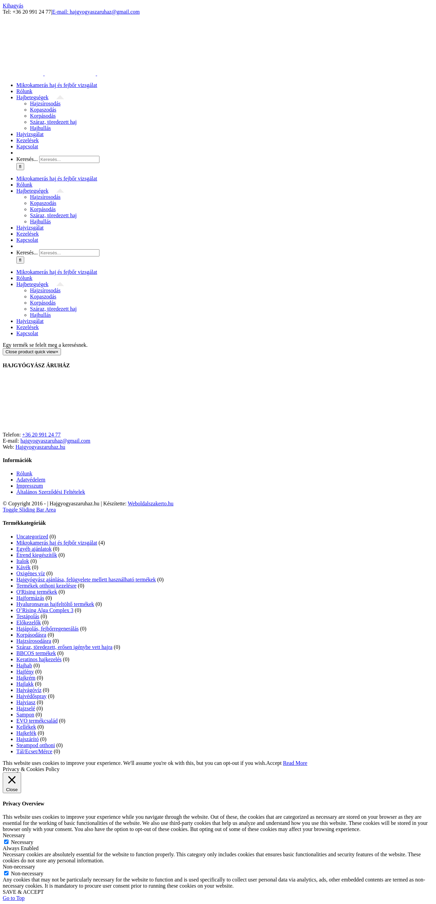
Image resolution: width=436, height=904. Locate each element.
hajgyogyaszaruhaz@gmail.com (55, 441)
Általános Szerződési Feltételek (50, 492)
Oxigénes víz (30, 573)
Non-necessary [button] (19, 867)
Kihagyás (13, 6)
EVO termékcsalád (37, 721)
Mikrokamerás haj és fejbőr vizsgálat (56, 543)
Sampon (25, 714)
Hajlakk (25, 684)
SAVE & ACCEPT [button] (23, 892)
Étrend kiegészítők (36, 555)
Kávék (23, 567)
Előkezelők (28, 622)
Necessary (22, 842)
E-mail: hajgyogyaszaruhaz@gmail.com (96, 12)
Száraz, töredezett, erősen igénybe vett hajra (64, 647)
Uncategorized (32, 536)
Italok (22, 561)
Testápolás (27, 616)
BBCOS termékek (36, 653)
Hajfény (25, 672)
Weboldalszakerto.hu (150, 503)
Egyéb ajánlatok (34, 549)
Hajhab (24, 665)
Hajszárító (27, 739)
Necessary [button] (14, 835)
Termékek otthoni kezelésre (46, 586)
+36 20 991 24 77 (41, 435)
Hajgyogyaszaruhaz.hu (40, 447)
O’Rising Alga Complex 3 (45, 610)
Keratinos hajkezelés (39, 659)
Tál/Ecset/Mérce (34, 751)
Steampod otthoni (35, 745)
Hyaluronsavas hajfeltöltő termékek (55, 604)
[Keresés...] (69, 159)
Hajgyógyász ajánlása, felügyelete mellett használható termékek (86, 579)
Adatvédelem (30, 480)
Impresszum (29, 486)
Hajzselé (25, 708)
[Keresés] (20, 166)
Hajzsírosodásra (33, 641)
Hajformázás (30, 598)
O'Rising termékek (36, 592)
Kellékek (26, 727)
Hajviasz (25, 702)
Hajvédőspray (31, 696)
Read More (295, 763)
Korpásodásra (31, 635)
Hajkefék (26, 733)
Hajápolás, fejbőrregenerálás (47, 629)
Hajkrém (25, 678)
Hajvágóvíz (29, 690)
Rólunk (24, 473)
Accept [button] (273, 763)
